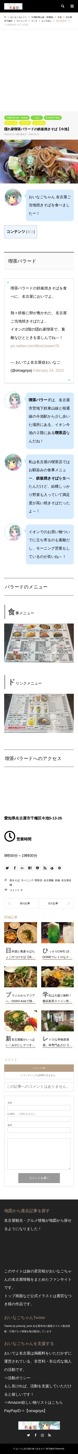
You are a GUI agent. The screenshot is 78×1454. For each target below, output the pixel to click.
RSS (49, 1435)
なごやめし (39, 123)
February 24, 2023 (48, 370)
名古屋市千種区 (53, 118)
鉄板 (57, 880)
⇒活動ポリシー (17, 1378)
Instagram (42, 1435)
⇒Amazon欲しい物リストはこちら (33, 1402)
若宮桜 (39, 1271)
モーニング (11, 123)
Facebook (35, 1435)
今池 (37, 118)
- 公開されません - (22, 1114)
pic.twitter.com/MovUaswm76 (35, 346)
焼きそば (15, 880)
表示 (30, 232)
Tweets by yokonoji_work (18, 1326)
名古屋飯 (49, 880)
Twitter (28, 1435)
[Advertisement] (39, 70)
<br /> (39, 794)
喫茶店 (38, 880)
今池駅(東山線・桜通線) (17, 118)
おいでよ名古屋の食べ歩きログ (30, 1449)
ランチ (25, 123)
